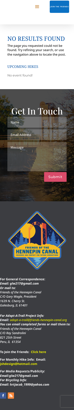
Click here (38, 352)
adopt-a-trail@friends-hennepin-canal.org (38, 320)
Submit (55, 177)
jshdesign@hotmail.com (18, 364)
